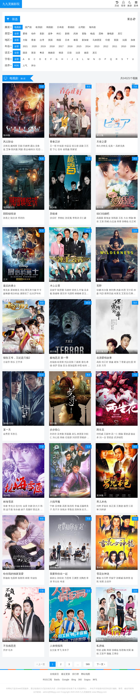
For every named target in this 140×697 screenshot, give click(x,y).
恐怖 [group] (101, 33)
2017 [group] (61, 46)
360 (80, 679)
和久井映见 (102, 146)
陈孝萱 (127, 578)
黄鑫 (111, 362)
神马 (95, 679)
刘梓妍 (102, 509)
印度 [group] (107, 40)
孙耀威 (119, 578)
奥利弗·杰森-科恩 (117, 290)
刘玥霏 (75, 437)
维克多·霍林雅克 (11, 290)
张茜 (101, 581)
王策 (101, 221)
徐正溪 (112, 506)
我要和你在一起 (59, 573)
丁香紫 (122, 362)
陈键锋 (56, 293)
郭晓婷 (83, 437)
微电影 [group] (110, 33)
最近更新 (65, 674)
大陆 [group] (25, 40)
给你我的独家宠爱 (13, 573)
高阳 (99, 362)
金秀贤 (6, 434)
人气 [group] (25, 65)
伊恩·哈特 (82, 365)
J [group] (72, 59)
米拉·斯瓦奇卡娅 (28, 290)
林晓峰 (78, 293)
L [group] (82, 59)
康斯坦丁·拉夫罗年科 (30, 293)
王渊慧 (75, 578)
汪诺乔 (6, 362)
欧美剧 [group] (39, 27)
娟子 (23, 509)
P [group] (105, 59)
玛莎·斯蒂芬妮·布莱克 (110, 293)
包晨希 (14, 578)
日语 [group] (69, 52)
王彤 (120, 218)
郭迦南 (6, 578)
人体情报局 (56, 645)
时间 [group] (16, 65)
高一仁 (114, 434)
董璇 (99, 578)
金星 (25, 506)
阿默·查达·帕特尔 (26, 149)
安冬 (60, 149)
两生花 (100, 429)
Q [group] (111, 59)
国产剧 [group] (28, 27)
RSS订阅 (47, 679)
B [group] (29, 59)
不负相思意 (9, 645)
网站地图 (85, 674)
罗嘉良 (105, 506)
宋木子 (65, 650)
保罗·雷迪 (57, 365)
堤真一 (111, 146)
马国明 (70, 293)
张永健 (16, 509)
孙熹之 (6, 218)
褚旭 (116, 362)
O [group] (100, 59)
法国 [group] (124, 40)
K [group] (77, 59)
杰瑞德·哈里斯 (57, 362)
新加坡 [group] (85, 40)
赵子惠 (9, 509)
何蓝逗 (68, 146)
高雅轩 (29, 509)
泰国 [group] (75, 40)
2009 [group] (132, 46)
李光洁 (11, 506)
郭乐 (13, 362)
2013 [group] (96, 46)
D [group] (40, 59)
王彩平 (102, 653)
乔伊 (5, 650)
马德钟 (68, 290)
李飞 (59, 650)
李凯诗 (75, 218)
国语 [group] (25, 52)
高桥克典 (120, 146)
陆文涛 (14, 218)
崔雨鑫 (66, 149)
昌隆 (81, 146)
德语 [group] (86, 52)
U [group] (133, 59)
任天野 (105, 578)
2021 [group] (25, 46)
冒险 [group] (84, 33)
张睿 (5, 506)
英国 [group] (116, 40)
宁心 (55, 149)
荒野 (99, 285)
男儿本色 (102, 501)
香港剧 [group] (71, 27)
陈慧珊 (60, 290)
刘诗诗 (53, 434)
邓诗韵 (21, 218)
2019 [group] (43, 46)
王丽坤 (107, 434)
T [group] (127, 59)
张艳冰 (63, 509)
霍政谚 (127, 434)
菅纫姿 (110, 437)
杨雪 (126, 506)
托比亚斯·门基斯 (73, 362)
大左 (126, 218)
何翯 (128, 650)
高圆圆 (100, 218)
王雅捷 (119, 506)
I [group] (67, 59)
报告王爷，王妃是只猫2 (16, 357)
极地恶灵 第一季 (59, 357)
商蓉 (109, 650)
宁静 (52, 506)
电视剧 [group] (17, 27)
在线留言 (54, 674)
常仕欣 (56, 581)
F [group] (51, 59)
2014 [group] (87, 46)
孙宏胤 (68, 218)
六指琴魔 (55, 501)
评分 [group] (33, 65)
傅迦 (131, 218)
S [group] (122, 59)
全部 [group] (16, 33)
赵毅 (104, 650)
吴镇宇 (53, 290)
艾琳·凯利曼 (12, 149)
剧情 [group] (67, 33)
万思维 (68, 578)
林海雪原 (8, 501)
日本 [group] (67, 40)
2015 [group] (78, 46)
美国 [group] (50, 40)
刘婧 (30, 506)
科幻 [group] (59, 33)
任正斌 (132, 221)
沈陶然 (82, 578)
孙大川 (36, 506)
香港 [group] (33, 40)
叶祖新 (60, 146)
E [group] (45, 59)
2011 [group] (114, 46)
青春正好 (55, 141)
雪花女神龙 (103, 573)
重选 (131, 19)
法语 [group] (78, 52)
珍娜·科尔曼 (102, 290)
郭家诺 (73, 149)
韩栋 (62, 437)
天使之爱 (102, 141)
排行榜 (75, 674)
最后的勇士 (9, 285)
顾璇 (120, 434)
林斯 (27, 578)
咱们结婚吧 (103, 213)
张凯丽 (114, 218)
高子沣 (56, 509)
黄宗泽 (63, 293)
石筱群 (68, 437)
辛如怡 (33, 578)
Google (65, 679)
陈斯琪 (21, 578)
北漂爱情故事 (104, 357)
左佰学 (107, 581)
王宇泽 (19, 362)
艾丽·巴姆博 (24, 146)
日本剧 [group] (60, 27)
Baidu (57, 679)
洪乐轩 (53, 218)
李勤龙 (70, 509)
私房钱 (100, 645)
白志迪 (113, 221)
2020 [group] (34, 46)
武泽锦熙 (118, 437)
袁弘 (74, 434)
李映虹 (61, 218)
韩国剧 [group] (49, 27)
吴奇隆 (60, 434)
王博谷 (115, 653)
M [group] (88, 59)
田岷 (106, 221)
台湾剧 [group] (81, 27)
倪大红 (19, 506)
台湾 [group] (42, 40)
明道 (99, 650)
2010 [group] (123, 46)
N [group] (94, 59)
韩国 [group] (59, 40)
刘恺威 (100, 434)
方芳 (104, 365)
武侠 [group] (75, 33)
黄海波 (107, 218)
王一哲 (53, 146)
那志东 (36, 509)
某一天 (7, 429)
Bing (73, 679)
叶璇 (81, 290)
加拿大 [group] (134, 40)
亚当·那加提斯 (70, 365)
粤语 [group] (42, 52)
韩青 (119, 221)
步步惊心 (55, 429)
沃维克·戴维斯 (10, 146)
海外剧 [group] (92, 27)
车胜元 (14, 434)
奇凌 (62, 581)
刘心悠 (56, 437)
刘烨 (99, 506)
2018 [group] (52, 46)
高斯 (64, 506)
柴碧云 (53, 578)
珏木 (10, 650)
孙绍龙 (60, 578)
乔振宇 (112, 578)
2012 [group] (105, 46)
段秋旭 (78, 509)
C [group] (34, 59)
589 (88, 664)
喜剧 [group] (42, 33)
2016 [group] (70, 46)
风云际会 (8, 141)
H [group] (62, 59)
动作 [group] (33, 33)
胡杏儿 (75, 290)
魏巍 (109, 653)
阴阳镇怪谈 (9, 213)
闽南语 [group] (51, 52)
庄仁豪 (83, 218)
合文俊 (53, 650)
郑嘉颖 (68, 434)
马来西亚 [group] (97, 40)
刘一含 (102, 437)
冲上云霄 (55, 285)
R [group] (116, 59)
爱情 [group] (25, 33)
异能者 (53, 213)
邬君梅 (122, 650)
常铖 (77, 506)
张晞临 (125, 221)
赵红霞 (129, 362)
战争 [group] (50, 33)
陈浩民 (70, 506)
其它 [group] (120, 33)
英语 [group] (33, 52)
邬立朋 (75, 146)
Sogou (87, 679)
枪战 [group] (92, 33)
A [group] (23, 59)
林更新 (80, 434)
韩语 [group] (61, 52)
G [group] (56, 59)
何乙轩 (105, 362)
